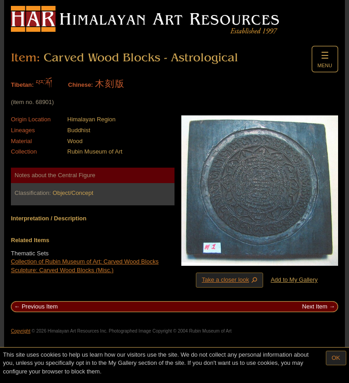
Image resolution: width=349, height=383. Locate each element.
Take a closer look (230, 279)
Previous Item (40, 306)
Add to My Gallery (294, 279)
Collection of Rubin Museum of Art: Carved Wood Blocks (85, 261)
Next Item (315, 306)
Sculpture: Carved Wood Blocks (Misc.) (62, 270)
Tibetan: (22, 84)
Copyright (20, 330)
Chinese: (80, 84)
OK (336, 357)
